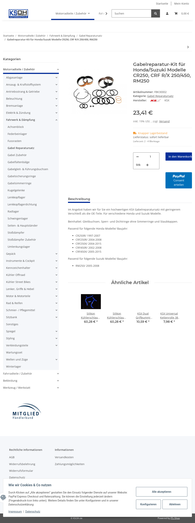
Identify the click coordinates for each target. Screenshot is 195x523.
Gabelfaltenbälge (19, 162)
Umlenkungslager (19, 246)
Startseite (162, 3)
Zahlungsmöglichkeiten (70, 464)
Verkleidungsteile (17, 345)
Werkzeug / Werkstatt (16, 387)
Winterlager (13, 366)
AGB (11, 457)
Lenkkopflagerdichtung (22, 204)
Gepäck (10, 253)
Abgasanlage (14, 77)
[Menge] (150, 157)
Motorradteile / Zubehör (19, 69)
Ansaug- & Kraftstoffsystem (23, 84)
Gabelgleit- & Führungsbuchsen (28, 169)
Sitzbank (11, 317)
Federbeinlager (17, 134)
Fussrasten (15, 141)
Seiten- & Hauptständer (23, 225)
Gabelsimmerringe (19, 183)
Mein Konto (181, 3)
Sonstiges (12, 324)
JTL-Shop (175, 518)
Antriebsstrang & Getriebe (23, 91)
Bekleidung (10, 380)
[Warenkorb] (181, 13)
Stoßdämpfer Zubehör (22, 239)
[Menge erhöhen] (147, 165)
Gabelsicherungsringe (22, 176)
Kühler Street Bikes (18, 282)
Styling (10, 338)
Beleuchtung (14, 98)
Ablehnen (174, 504)
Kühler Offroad (15, 275)
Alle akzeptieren (160, 491)
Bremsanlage (14, 105)
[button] (167, 13)
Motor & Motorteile (18, 296)
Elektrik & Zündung (18, 113)
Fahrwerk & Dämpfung (20, 120)
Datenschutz (17, 477)
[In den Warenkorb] (71, 60)
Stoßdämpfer (16, 232)
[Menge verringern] (137, 157)
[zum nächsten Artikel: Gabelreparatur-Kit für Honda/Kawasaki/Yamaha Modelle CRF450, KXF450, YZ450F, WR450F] (188, 47)
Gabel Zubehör (17, 155)
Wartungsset (14, 352)
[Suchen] (131, 13)
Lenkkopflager (16, 197)
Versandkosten (64, 457)
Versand (164, 121)
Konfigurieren (148, 504)
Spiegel (10, 331)
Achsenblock (16, 127)
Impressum (16, 511)
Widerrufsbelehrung (22, 464)
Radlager (13, 211)
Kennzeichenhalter (18, 268)
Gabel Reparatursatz (160, 96)
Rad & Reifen (14, 303)
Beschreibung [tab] (79, 199)
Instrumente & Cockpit (20, 261)
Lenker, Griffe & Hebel (20, 289)
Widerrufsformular (21, 471)
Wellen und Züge (17, 359)
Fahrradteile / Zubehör (17, 373)
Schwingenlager (18, 218)
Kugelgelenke (16, 190)
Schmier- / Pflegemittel (20, 310)
